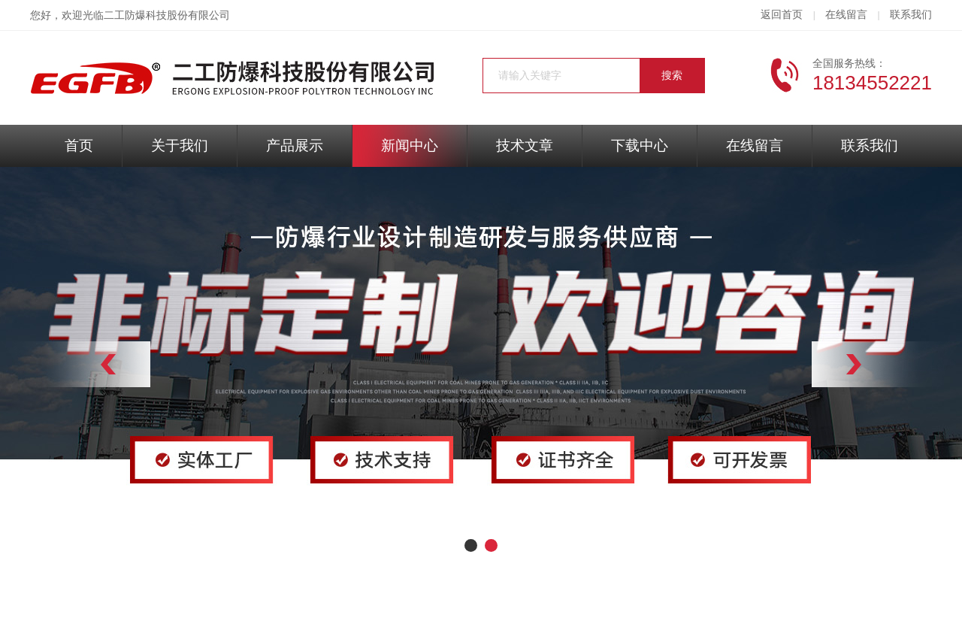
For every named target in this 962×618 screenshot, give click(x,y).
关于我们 (179, 145)
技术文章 (524, 145)
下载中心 (639, 145)
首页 (79, 145)
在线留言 (846, 14)
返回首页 (782, 14)
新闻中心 (409, 145)
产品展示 (294, 145)
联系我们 (911, 14)
